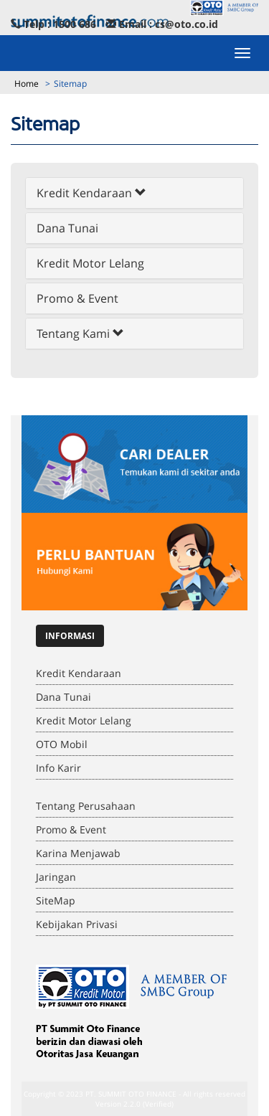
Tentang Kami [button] (80, 333)
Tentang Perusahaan (86, 806)
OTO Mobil (62, 744)
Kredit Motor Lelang (90, 263)
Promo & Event (77, 298)
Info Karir (58, 768)
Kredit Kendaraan (78, 673)
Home (26, 83)
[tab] (134, 193)
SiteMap (55, 900)
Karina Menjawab (78, 853)
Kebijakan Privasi (77, 924)
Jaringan (56, 877)
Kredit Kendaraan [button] (91, 193)
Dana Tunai (67, 228)
